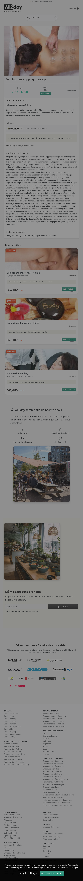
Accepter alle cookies (52, 873)
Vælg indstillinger (28, 873)
